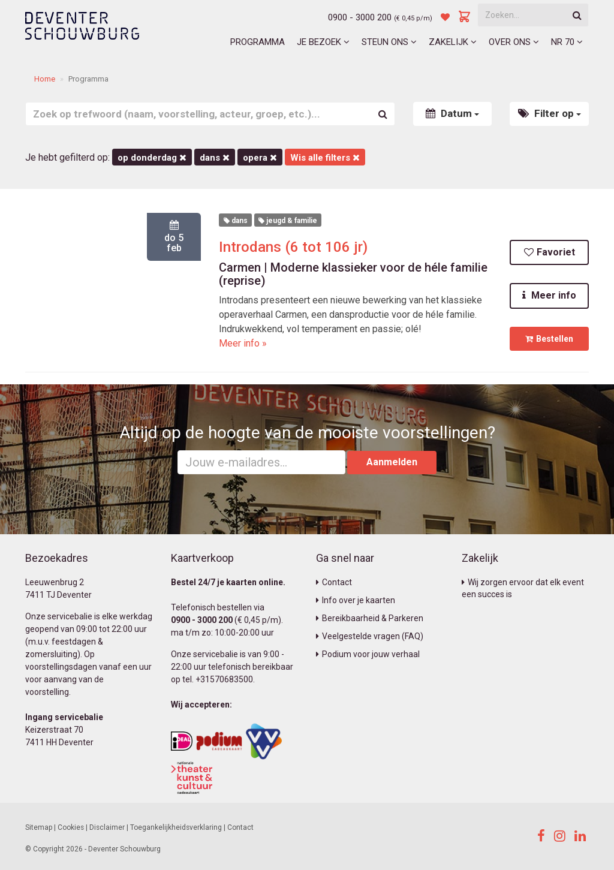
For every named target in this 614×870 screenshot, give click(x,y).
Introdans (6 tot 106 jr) (293, 247)
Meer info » (243, 343)
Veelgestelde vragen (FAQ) (369, 636)
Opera (260, 157)
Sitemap (38, 827)
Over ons (514, 42)
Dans (215, 157)
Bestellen (549, 339)
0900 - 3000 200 (360, 17)
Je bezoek (323, 42)
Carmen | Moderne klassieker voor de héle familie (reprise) (353, 274)
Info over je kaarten (355, 600)
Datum (452, 113)
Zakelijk (453, 42)
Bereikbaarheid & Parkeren (369, 618)
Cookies (71, 827)
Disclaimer (107, 827)
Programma (257, 42)
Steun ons (389, 42)
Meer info (549, 295)
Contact (334, 582)
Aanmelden (391, 462)
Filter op (549, 113)
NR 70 (567, 42)
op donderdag (152, 157)
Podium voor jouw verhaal (368, 654)
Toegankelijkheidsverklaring (176, 827)
